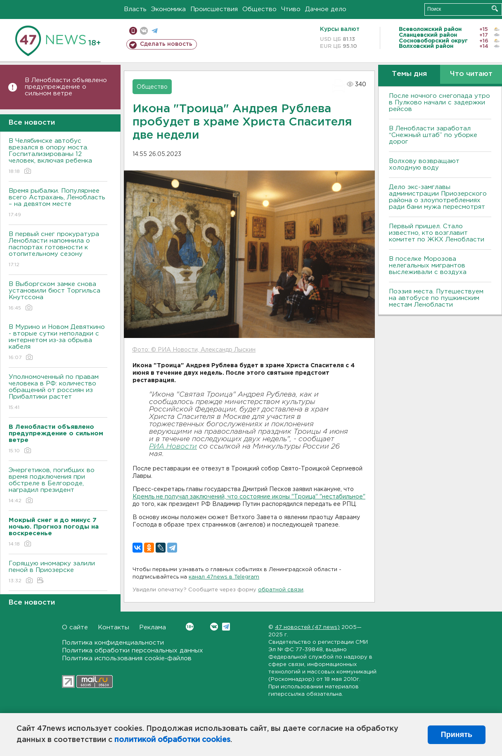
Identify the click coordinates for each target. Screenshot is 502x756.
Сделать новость (166, 44)
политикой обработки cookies (172, 740)
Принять (456, 734)
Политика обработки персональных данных (132, 650)
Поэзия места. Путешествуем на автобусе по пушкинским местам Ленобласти (436, 298)
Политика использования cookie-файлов (127, 658)
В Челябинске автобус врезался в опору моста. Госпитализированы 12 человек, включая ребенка (58, 156)
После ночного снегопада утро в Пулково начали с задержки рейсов (439, 102)
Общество (259, 9)
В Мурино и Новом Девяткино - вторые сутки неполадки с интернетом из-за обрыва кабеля (58, 342)
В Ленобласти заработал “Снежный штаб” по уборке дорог (433, 135)
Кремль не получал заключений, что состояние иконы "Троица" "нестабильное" (249, 496)
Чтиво (291, 9)
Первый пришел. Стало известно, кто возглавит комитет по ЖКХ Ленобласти (436, 233)
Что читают (471, 74)
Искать (495, 8)
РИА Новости (173, 447)
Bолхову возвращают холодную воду (424, 164)
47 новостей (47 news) (307, 627)
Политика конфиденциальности (113, 642)
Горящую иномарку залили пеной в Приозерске (58, 572)
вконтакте (144, 31)
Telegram (226, 627)
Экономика (168, 9)
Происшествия (214, 9)
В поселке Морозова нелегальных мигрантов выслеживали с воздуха (427, 265)
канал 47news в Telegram (224, 577)
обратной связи (280, 590)
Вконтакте (190, 627)
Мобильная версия (133, 31)
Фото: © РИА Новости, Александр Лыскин (194, 349)
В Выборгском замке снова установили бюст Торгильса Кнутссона (58, 296)
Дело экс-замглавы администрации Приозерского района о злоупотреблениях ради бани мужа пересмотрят (438, 197)
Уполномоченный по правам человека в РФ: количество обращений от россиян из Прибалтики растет (58, 392)
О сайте (75, 627)
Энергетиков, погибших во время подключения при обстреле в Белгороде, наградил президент (58, 486)
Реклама (152, 627)
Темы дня (409, 74)
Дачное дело (325, 9)
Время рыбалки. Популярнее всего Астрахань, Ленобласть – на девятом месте (58, 203)
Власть (135, 9)
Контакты (113, 627)
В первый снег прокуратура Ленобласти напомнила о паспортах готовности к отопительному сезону (58, 250)
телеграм (155, 31)
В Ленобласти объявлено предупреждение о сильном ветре (66, 87)
